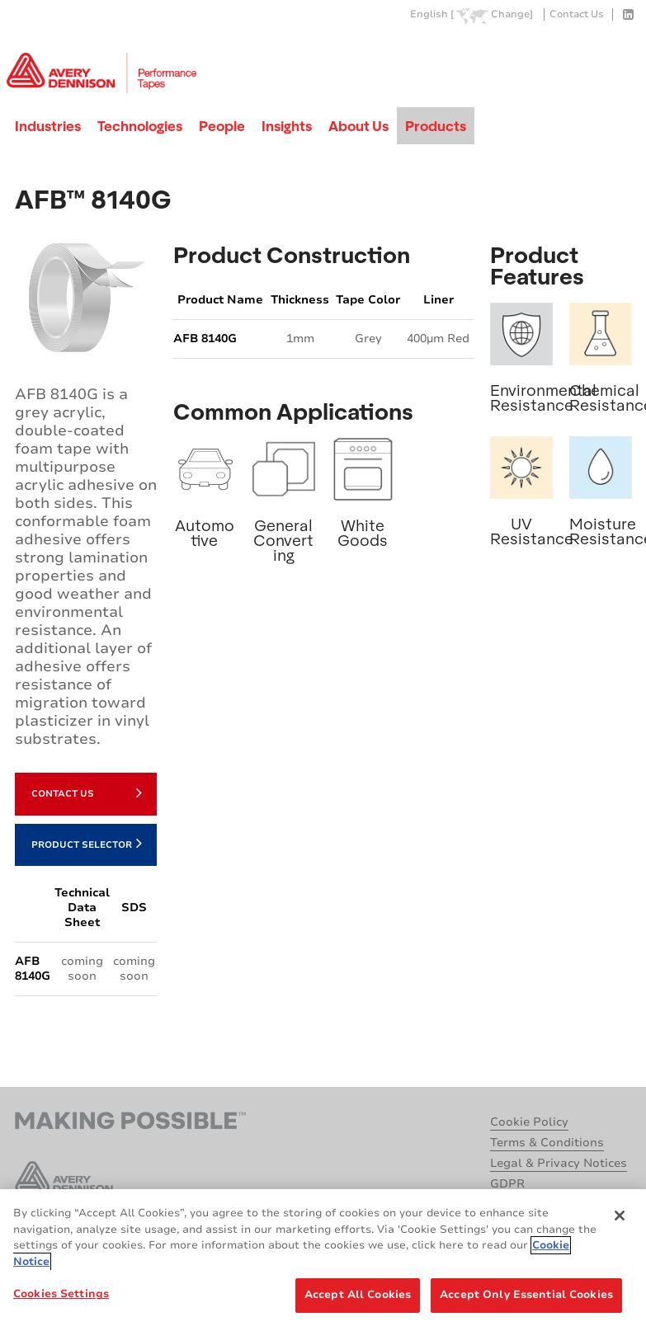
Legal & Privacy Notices (558, 1163)
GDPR (507, 1184)
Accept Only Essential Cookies (526, 1294)
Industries (48, 125)
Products (435, 125)
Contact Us (576, 14)
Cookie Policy (529, 1122)
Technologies (139, 125)
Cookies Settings (61, 1293)
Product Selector (86, 843)
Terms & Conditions (547, 1142)
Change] (512, 14)
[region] (323, 1260)
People (222, 125)
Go (618, 52)
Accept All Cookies (357, 1294)
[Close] (619, 1215)
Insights (287, 125)
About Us (358, 125)
